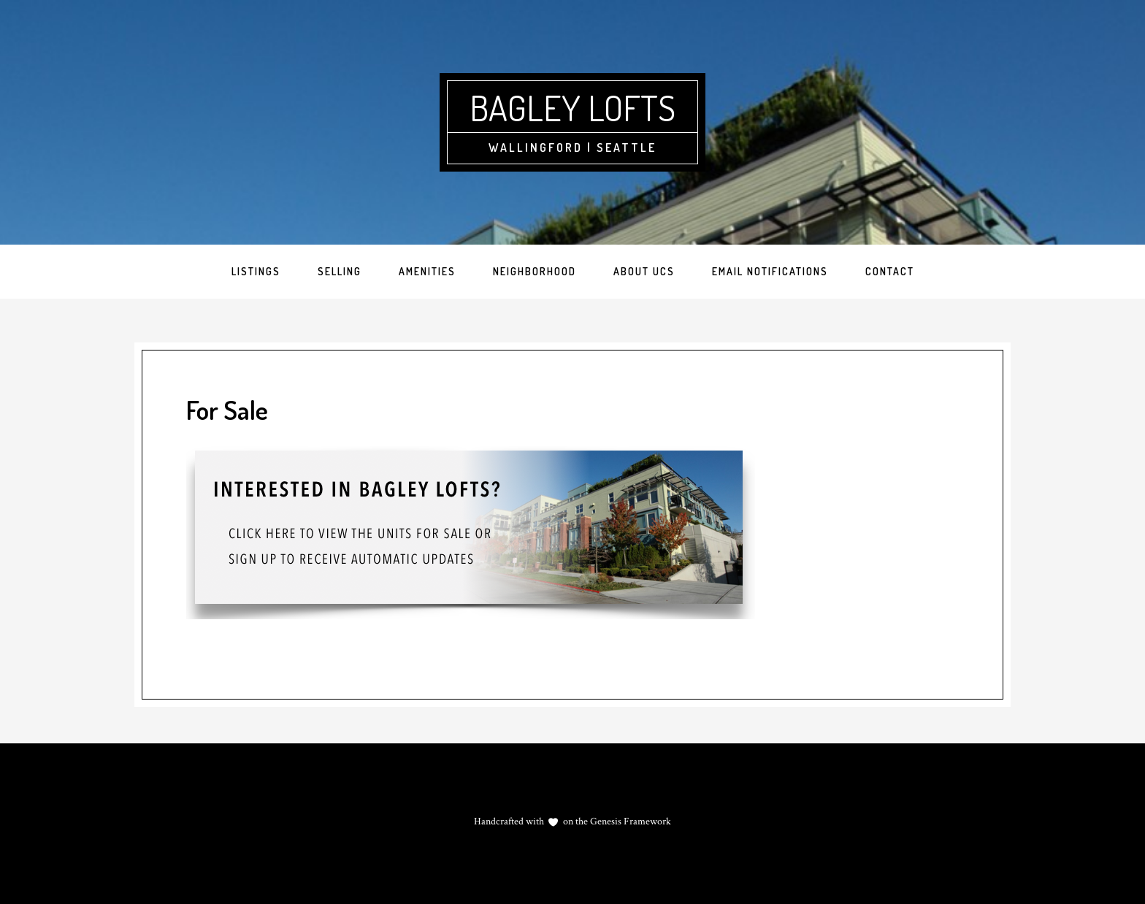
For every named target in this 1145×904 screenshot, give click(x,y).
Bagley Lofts (572, 107)
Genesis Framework (629, 821)
